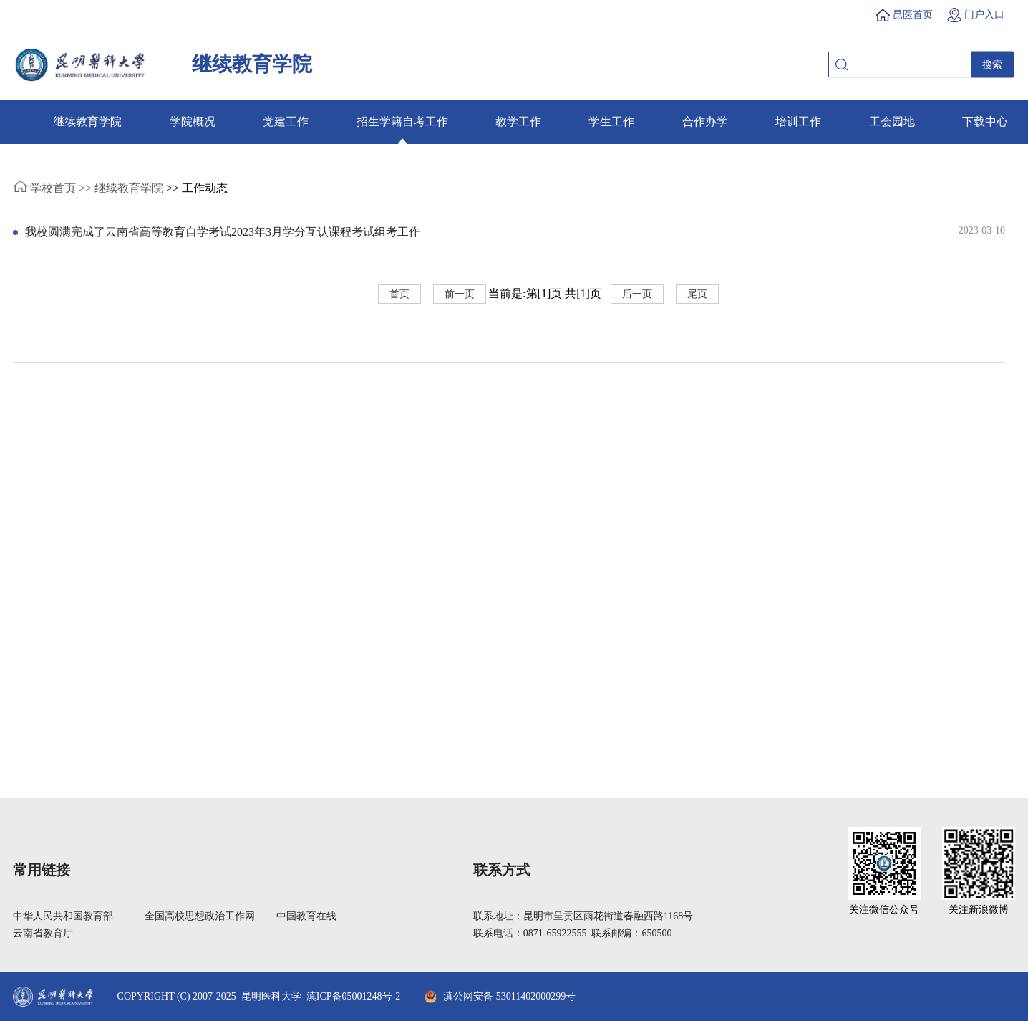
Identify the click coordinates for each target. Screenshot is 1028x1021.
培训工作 (798, 121)
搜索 (992, 64)
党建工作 (286, 121)
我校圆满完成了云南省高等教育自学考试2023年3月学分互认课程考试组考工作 (222, 232)
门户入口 (984, 14)
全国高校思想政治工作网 (200, 916)
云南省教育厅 (43, 933)
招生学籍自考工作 (402, 121)
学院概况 (192, 121)
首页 (399, 294)
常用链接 (41, 870)
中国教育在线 (306, 916)
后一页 (637, 294)
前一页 (460, 294)
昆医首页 (913, 14)
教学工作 (518, 121)
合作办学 (705, 121)
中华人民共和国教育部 (63, 916)
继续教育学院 (87, 121)
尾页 (697, 294)
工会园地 (892, 121)
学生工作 (611, 121)
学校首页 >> (52, 188)
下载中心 (985, 121)
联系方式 (501, 870)
